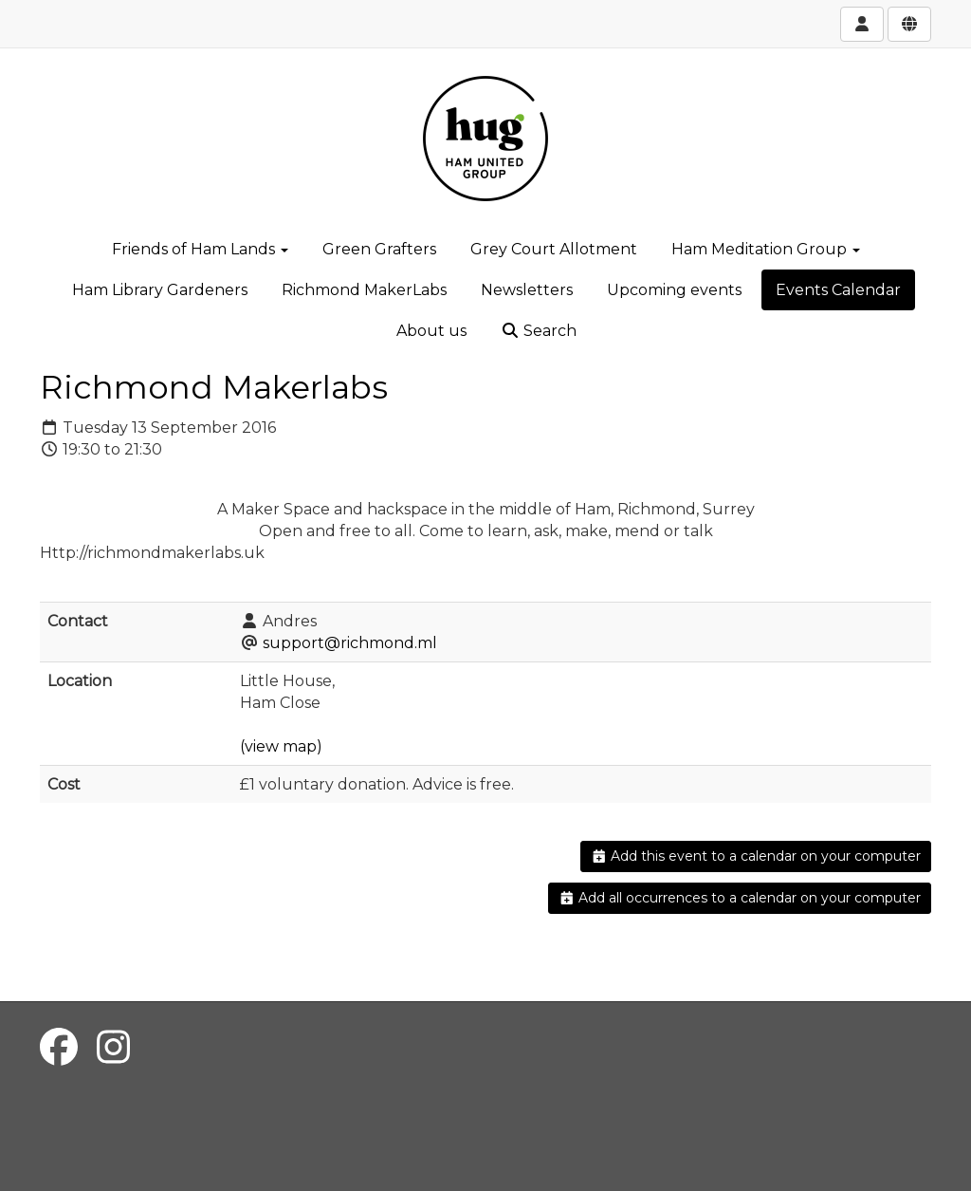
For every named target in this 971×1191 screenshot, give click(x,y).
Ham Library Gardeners (159, 290)
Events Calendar (838, 290)
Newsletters (527, 290)
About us (431, 331)
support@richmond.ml (350, 643)
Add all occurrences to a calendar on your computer (740, 897)
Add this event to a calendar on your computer (756, 856)
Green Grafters (379, 249)
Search (539, 331)
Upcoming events (674, 290)
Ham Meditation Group (765, 249)
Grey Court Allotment (553, 249)
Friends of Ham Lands (200, 249)
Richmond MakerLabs (364, 290)
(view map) (281, 746)
